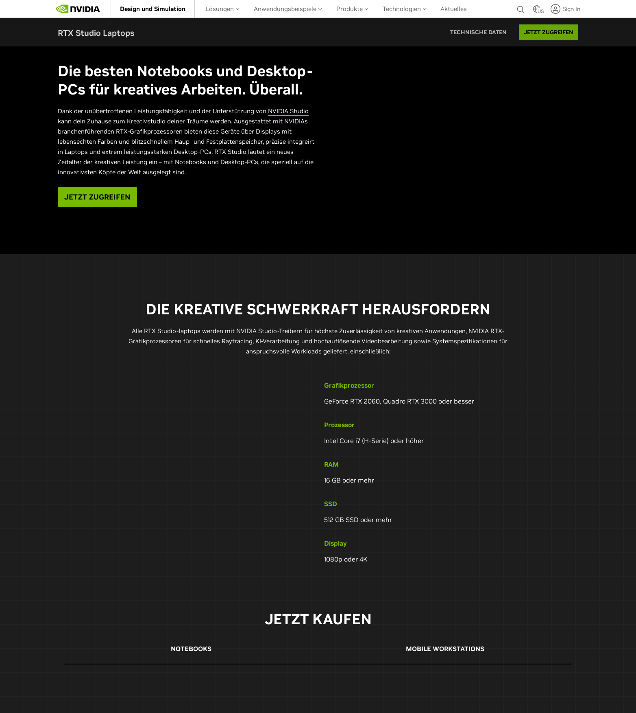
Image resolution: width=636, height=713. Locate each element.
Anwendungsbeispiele (288, 9)
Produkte (352, 9)
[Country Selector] (537, 11)
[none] (521, 9)
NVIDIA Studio (288, 111)
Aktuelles (453, 9)
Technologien (405, 9)
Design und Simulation (152, 9)
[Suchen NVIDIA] (521, 7)
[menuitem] (153, 9)
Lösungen (223, 9)
